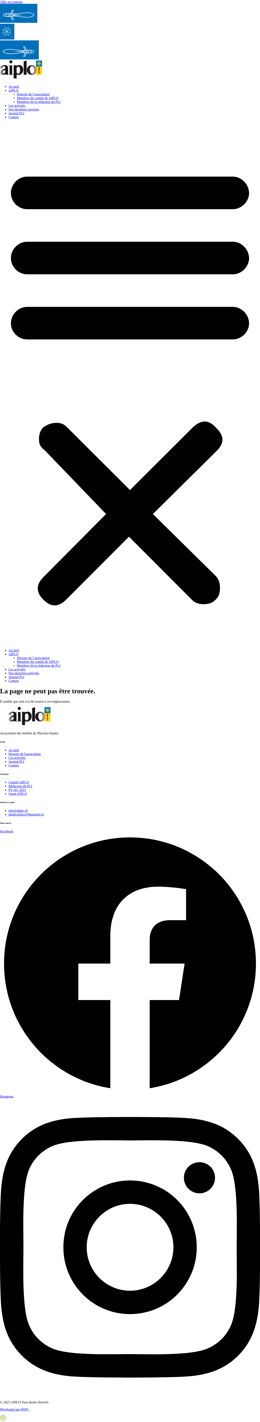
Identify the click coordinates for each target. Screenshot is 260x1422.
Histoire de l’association (33, 94)
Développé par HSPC (14, 1409)
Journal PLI (16, 113)
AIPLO (13, 90)
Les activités (16, 105)
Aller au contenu (11, 2)
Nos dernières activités (23, 109)
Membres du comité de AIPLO (37, 98)
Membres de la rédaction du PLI (39, 102)
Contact (13, 117)
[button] (130, 383)
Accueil (13, 86)
